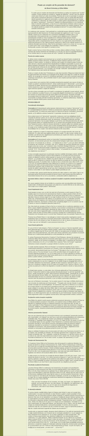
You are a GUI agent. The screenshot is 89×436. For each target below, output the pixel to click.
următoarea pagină (52, 432)
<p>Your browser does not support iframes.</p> (15, 22)
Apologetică (62, 432)
